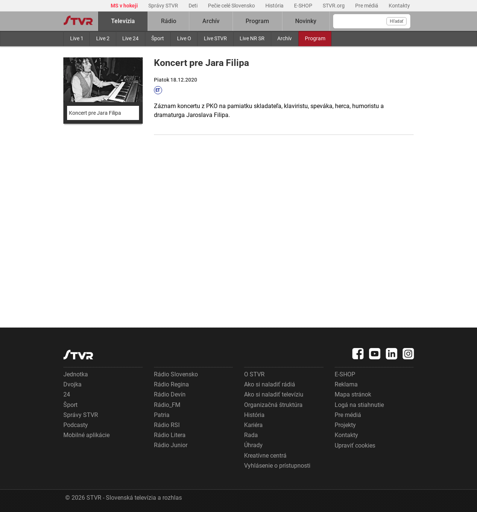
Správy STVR (163, 6)
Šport (157, 38)
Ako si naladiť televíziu (273, 394)
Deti (194, 6)
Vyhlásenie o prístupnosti (277, 465)
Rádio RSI (167, 425)
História (275, 6)
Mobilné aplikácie (86, 435)
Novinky (305, 21)
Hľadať (396, 21)
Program (315, 38)
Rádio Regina (171, 384)
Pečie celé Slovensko (232, 6)
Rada (251, 435)
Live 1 (76, 38)
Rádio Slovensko (176, 374)
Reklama (346, 384)
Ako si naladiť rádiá (269, 384)
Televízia (123, 21)
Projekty (345, 425)
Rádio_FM (167, 404)
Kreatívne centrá (265, 455)
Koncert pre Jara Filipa (95, 113)
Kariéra (253, 425)
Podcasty (75, 425)
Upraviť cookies (355, 445)
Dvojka (72, 384)
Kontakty (399, 6)
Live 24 (130, 38)
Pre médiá (367, 6)
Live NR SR (252, 38)
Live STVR (215, 38)
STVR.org (334, 6)
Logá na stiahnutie (359, 404)
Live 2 (103, 38)
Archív (284, 38)
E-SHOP (303, 6)
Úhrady (253, 445)
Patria (162, 414)
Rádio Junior (170, 445)
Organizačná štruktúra (273, 404)
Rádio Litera (170, 435)
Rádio (168, 21)
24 (66, 394)
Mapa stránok (353, 394)
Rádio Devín (170, 394)
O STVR (254, 374)
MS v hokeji (125, 6)
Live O (184, 38)
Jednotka (75, 374)
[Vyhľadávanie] (371, 21)
